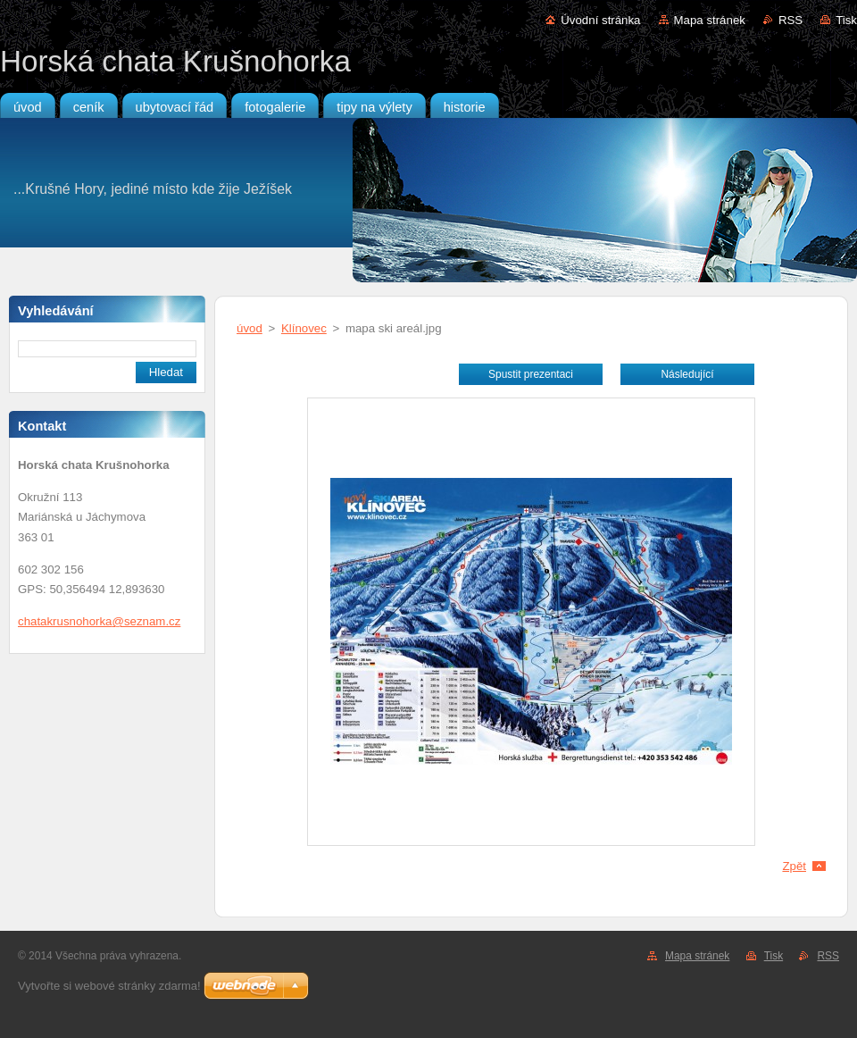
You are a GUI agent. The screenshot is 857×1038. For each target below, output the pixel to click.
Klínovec (304, 328)
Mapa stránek (709, 20)
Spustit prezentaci (530, 374)
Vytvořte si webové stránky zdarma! (109, 985)
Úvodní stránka (600, 20)
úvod (249, 328)
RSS (790, 20)
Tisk (846, 20)
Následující (687, 374)
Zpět (794, 866)
